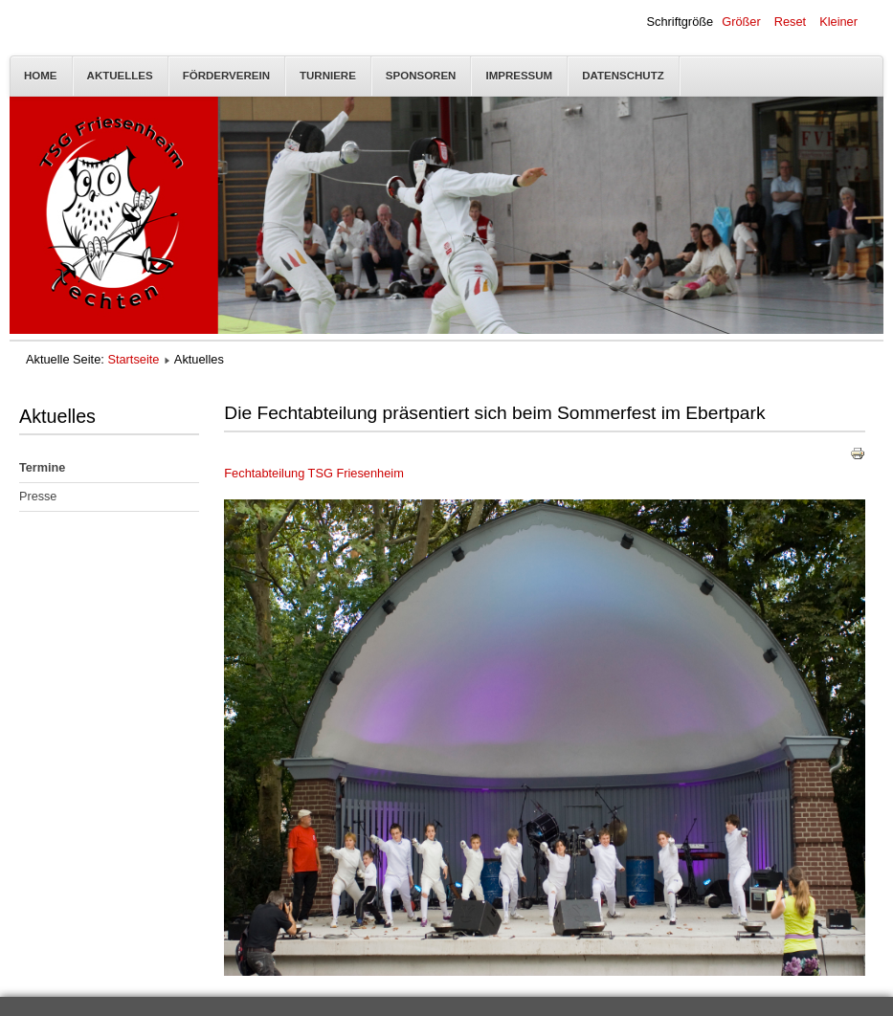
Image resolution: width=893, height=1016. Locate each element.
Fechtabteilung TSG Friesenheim (314, 473)
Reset (790, 21)
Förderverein (226, 75)
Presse (37, 496)
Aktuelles (120, 75)
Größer (741, 21)
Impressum (518, 75)
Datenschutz (623, 75)
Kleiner (838, 21)
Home (40, 75)
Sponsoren (421, 75)
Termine (42, 468)
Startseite (133, 359)
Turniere (328, 75)
